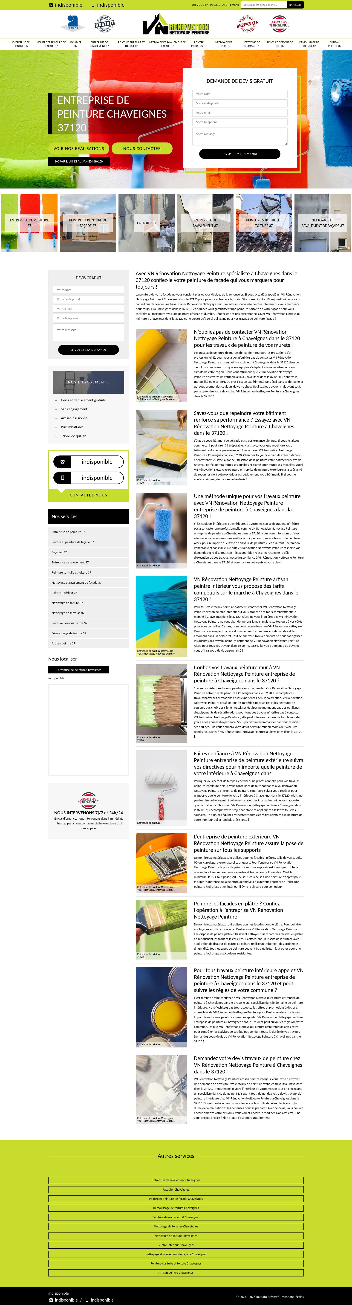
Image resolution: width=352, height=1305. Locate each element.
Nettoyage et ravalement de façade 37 (167, 44)
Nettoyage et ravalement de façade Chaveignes (176, 1254)
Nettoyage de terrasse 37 (251, 44)
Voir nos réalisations (78, 148)
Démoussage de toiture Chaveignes (176, 1208)
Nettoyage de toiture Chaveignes (176, 1236)
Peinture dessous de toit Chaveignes (176, 1217)
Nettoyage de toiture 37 (223, 44)
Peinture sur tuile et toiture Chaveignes (176, 1263)
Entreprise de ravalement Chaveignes (176, 1180)
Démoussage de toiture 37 (309, 44)
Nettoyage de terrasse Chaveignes (176, 1226)
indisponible (65, 4)
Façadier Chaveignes (176, 1190)
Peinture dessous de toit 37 (280, 44)
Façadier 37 (75, 44)
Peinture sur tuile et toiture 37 (131, 44)
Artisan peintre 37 (334, 44)
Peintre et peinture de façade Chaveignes (176, 1199)
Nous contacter (142, 148)
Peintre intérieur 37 (199, 44)
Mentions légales (293, 1297)
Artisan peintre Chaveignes (176, 1273)
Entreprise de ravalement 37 (99, 44)
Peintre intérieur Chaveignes (176, 1245)
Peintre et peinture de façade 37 (52, 44)
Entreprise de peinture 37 (21, 44)
